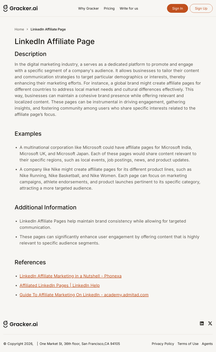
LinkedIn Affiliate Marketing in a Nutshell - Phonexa (71, 276)
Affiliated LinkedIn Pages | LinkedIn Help (60, 285)
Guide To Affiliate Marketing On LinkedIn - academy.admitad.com (84, 294)
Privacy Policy (163, 344)
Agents (207, 344)
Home (19, 29)
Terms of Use (187, 344)
